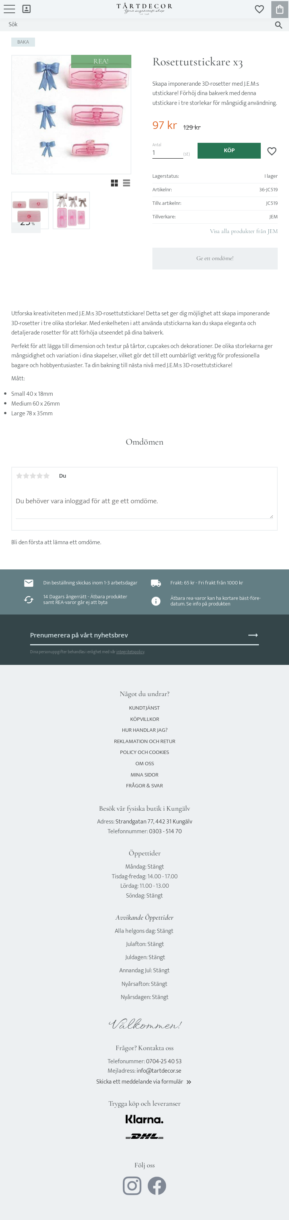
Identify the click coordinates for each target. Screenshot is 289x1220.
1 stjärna (19, 475)
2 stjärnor (26, 475)
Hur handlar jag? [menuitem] (144, 730)
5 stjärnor (46, 475)
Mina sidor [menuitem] (26, 8)
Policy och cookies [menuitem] (144, 752)
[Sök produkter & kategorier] (137, 24)
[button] (9, 12)
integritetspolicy (130, 651)
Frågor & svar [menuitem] (144, 785)
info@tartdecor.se (159, 1071)
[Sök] (278, 25)
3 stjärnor (32, 475)
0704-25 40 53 (164, 1062)
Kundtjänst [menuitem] (144, 708)
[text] (164, 126)
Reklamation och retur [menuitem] (144, 741)
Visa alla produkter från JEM (244, 231)
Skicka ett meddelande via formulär (144, 1082)
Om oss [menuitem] (144, 763)
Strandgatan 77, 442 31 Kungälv (154, 822)
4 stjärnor (39, 475)
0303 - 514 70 (165, 831)
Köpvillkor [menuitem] (144, 719)
